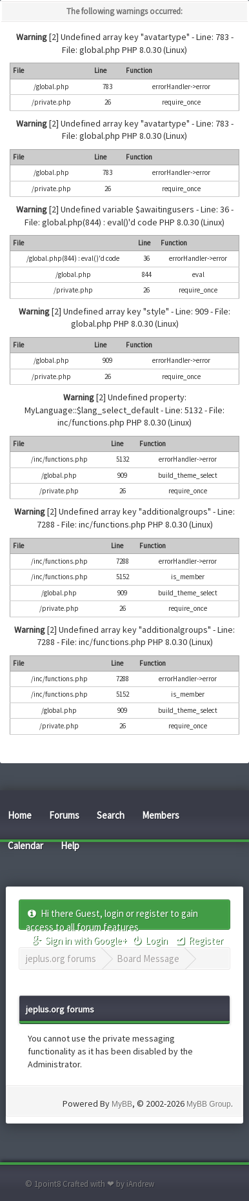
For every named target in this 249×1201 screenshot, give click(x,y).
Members (160, 815)
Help (70, 845)
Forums (64, 815)
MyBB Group (208, 1104)
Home (20, 815)
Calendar (25, 845)
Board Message (148, 958)
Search (110, 815)
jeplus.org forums (61, 958)
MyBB (122, 1104)
